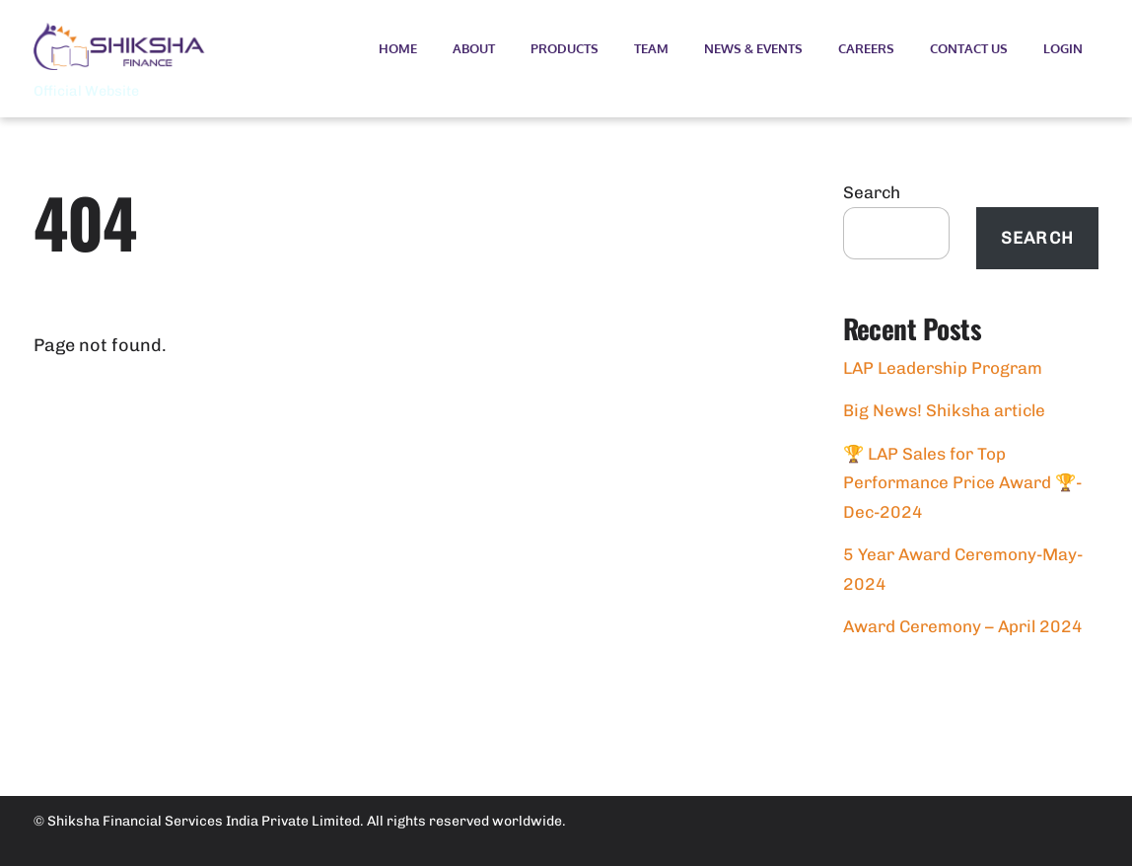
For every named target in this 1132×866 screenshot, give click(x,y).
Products (565, 48)
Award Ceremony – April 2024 (963, 626)
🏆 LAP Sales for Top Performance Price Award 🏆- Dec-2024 (962, 483)
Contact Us (969, 48)
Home (398, 48)
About (474, 48)
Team (651, 48)
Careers (866, 48)
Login (1063, 48)
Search (871, 192)
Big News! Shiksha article (944, 410)
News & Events (753, 48)
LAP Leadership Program (942, 368)
